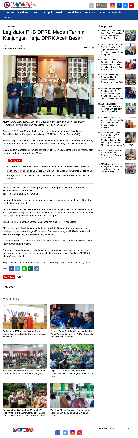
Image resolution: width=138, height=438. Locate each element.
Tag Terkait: (9, 277)
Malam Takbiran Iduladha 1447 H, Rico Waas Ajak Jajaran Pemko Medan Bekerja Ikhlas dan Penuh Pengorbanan (112, 50)
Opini (102, 12)
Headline (23, 12)
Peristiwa (90, 12)
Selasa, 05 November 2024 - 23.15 (14, 48)
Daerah (36, 12)
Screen (101, 5)
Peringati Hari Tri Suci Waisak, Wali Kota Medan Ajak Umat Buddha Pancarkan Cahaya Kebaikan (24, 334)
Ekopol (48, 12)
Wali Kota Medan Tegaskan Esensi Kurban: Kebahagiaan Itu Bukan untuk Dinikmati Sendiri (70, 413)
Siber (112, 428)
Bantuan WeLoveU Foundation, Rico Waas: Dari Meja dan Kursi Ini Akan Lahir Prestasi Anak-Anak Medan (112, 65)
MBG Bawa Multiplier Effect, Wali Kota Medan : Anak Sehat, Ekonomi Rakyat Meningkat (48, 166)
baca (87, 48)
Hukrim (59, 12)
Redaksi (103, 428)
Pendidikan (74, 12)
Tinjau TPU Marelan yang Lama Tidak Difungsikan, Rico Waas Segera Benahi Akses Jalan (49, 171)
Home (9, 12)
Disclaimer (123, 428)
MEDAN (12, 26)
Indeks (8, 17)
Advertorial (115, 12)
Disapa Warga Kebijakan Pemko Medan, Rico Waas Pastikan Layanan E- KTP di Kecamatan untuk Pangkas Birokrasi (72, 334)
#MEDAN (20, 277)
